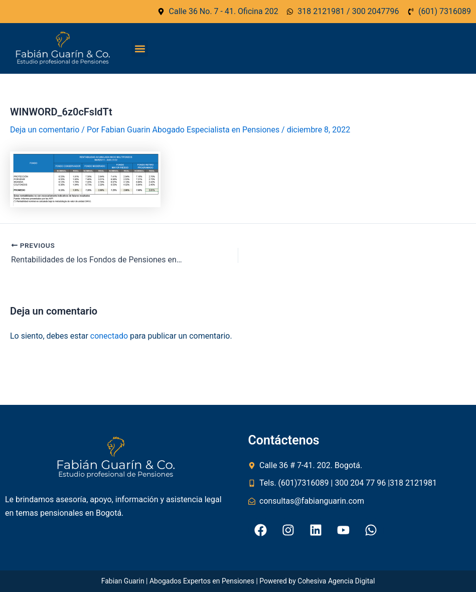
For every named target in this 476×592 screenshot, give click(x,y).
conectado (109, 336)
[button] (139, 48)
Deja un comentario (44, 129)
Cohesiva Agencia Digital (336, 581)
